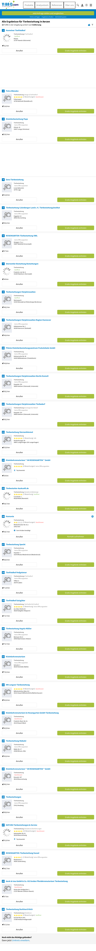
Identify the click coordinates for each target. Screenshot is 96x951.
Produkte (29, 5)
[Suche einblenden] (79, 5)
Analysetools (42, 5)
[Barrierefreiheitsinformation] (87, 4)
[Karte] (89, 25)
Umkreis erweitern (20, 940)
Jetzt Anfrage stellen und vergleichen (48, 13)
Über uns (69, 5)
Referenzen (57, 5)
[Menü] (92, 5)
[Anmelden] (83, 5)
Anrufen (19, 50)
